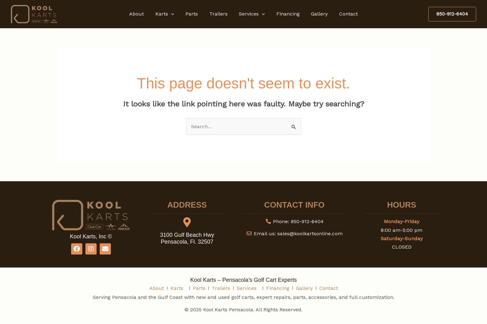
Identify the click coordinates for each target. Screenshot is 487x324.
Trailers (219, 14)
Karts (168, 14)
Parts (194, 14)
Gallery (315, 14)
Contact (343, 14)
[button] (174, 14)
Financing (286, 14)
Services (251, 14)
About (141, 14)
